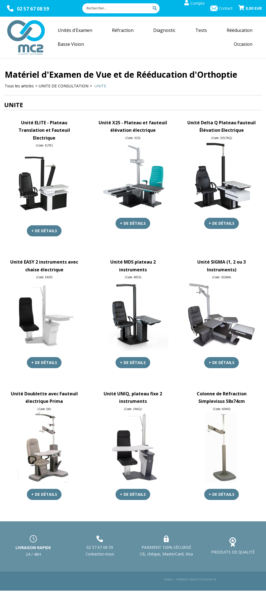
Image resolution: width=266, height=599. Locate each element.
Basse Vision (71, 44)
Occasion (243, 44)
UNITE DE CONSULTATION (63, 86)
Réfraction (123, 30)
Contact (226, 8)
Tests (201, 30)
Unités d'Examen (75, 30)
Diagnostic (164, 30)
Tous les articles (19, 86)
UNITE (99, 86)
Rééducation (239, 30)
